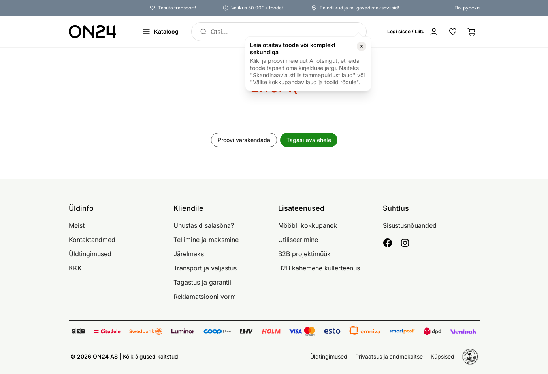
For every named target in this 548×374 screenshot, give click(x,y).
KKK (75, 268)
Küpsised (442, 356)
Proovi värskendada (244, 139)
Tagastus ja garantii (202, 282)
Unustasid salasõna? (203, 225)
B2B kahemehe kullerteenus (319, 268)
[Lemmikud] (453, 32)
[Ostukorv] (472, 32)
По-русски (467, 8)
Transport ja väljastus (205, 268)
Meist (77, 225)
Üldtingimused (90, 254)
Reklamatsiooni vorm (204, 296)
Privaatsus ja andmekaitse (389, 356)
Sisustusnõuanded (410, 225)
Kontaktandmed (92, 240)
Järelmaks (188, 254)
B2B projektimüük (304, 254)
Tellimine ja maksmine (206, 240)
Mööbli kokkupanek (307, 225)
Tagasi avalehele (308, 139)
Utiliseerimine (298, 240)
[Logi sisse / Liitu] (413, 32)
